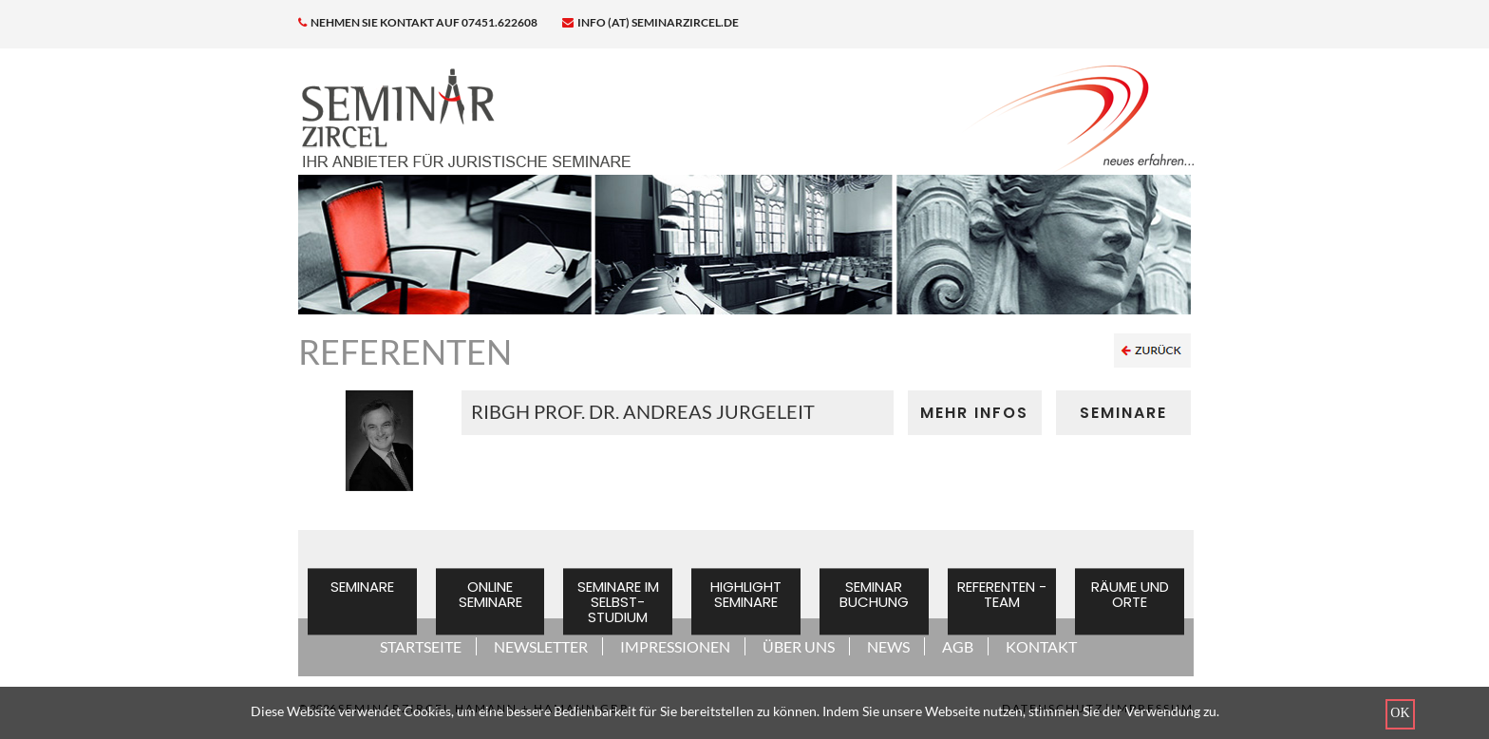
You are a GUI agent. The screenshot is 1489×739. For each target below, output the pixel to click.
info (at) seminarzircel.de (650, 22)
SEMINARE (1123, 413)
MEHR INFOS (974, 413)
